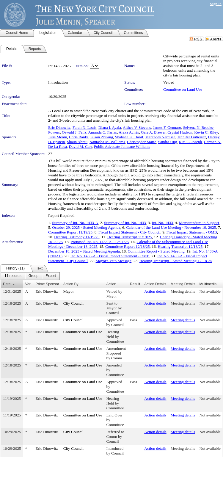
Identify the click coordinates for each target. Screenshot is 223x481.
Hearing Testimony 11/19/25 (76, 237)
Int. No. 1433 (162, 222)
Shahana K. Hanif (129, 137)
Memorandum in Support (199, 222)
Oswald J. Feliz (74, 132)
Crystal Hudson (179, 132)
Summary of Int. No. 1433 (125, 222)
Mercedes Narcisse (160, 137)
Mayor (68, 291)
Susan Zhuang (101, 137)
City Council (73, 303)
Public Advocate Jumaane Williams (122, 146)
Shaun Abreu (77, 142)
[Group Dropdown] (33, 276)
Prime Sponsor (47, 284)
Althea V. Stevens (137, 127)
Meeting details (183, 291)
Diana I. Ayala (109, 127)
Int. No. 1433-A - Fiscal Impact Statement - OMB (110, 256)
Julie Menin (57, 137)
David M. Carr (80, 146)
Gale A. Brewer (153, 132)
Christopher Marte (141, 142)
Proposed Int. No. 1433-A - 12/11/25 (100, 241)
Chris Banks (79, 137)
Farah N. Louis (84, 127)
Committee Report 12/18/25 (127, 246)
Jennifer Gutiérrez (191, 137)
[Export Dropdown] (50, 276)
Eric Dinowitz (59, 127)
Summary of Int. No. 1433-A (75, 222)
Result (135, 284)
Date (6, 284)
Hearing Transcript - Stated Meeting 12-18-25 (175, 260)
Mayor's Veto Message (114, 260)
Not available (209, 291)
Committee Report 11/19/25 (70, 232)
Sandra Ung (167, 142)
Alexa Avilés (129, 132)
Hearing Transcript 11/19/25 (129, 237)
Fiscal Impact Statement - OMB (191, 232)
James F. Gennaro (167, 127)
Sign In (216, 3)
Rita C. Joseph (190, 142)
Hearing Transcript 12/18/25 (180, 246)
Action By (70, 284)
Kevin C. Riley (206, 132)
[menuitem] (13, 276)
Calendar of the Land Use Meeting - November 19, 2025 (171, 227)
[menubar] (30, 276)
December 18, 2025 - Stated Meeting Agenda (84, 251)
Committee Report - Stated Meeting (156, 251)
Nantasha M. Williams (107, 142)
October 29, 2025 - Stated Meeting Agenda (86, 227)
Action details (155, 291)
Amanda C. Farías (102, 132)
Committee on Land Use (182, 89)
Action (111, 284)
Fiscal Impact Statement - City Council (129, 232)
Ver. (28, 284)
